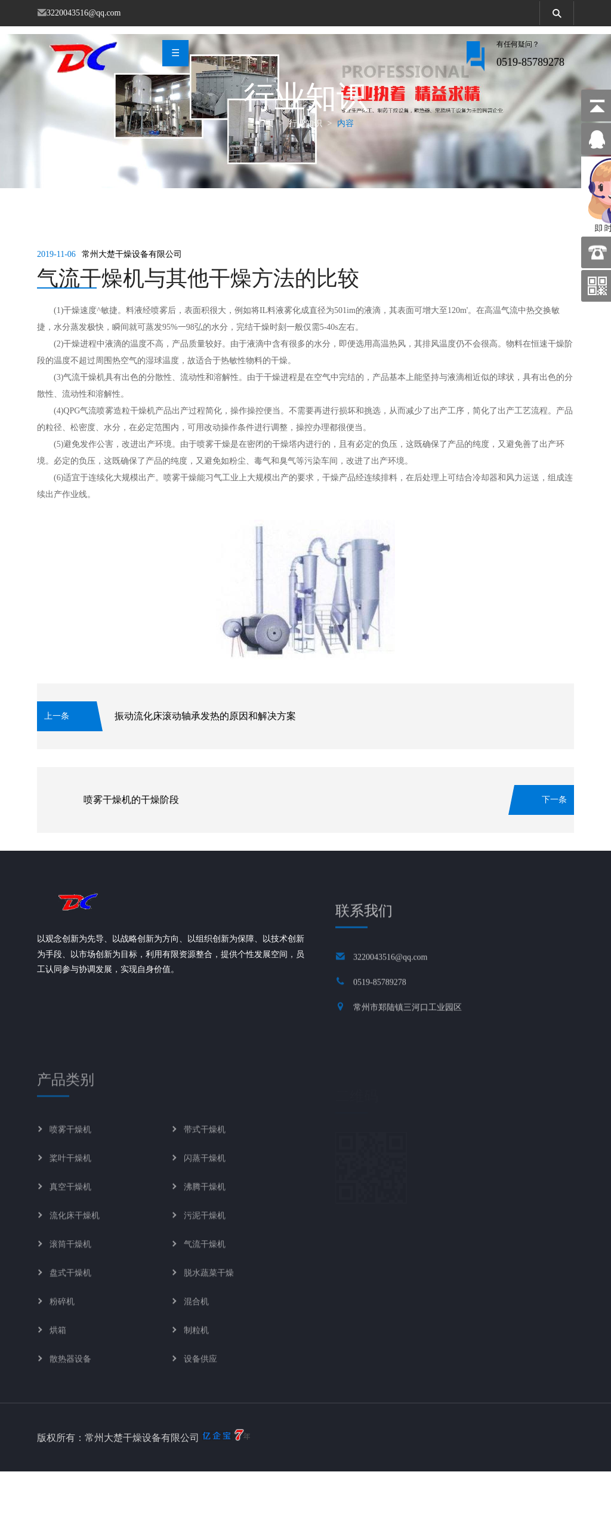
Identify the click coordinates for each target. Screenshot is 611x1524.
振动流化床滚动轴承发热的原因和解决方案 (205, 768)
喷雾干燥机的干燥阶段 (131, 852)
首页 (265, 175)
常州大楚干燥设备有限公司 (132, 306)
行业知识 (305, 175)
